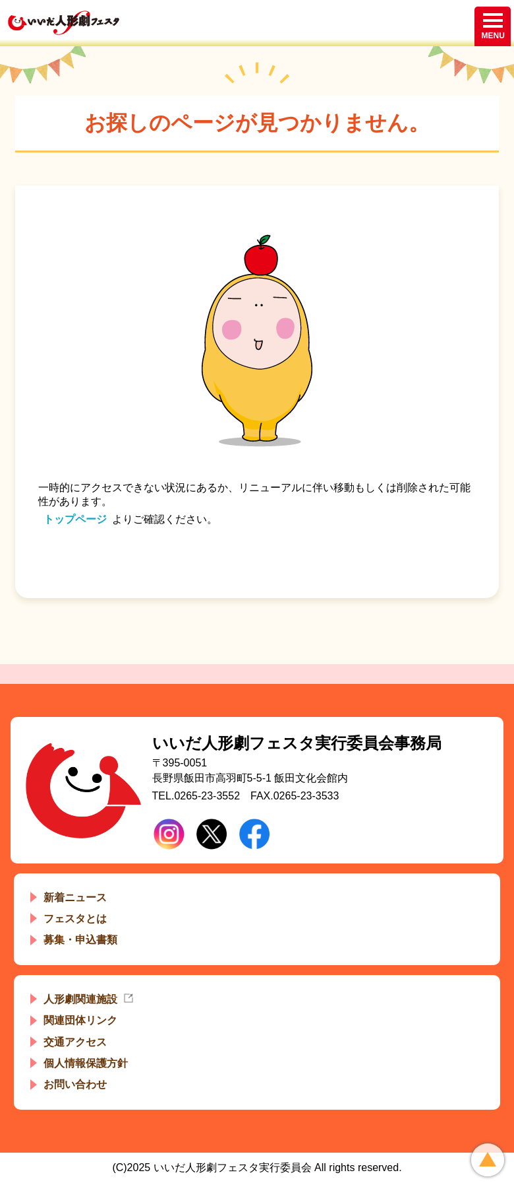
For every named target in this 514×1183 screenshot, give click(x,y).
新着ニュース (75, 897)
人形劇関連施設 (80, 999)
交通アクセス (75, 1042)
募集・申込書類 (80, 939)
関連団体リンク (80, 1020)
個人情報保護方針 (85, 1063)
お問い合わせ (75, 1084)
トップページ (75, 519)
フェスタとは (75, 918)
